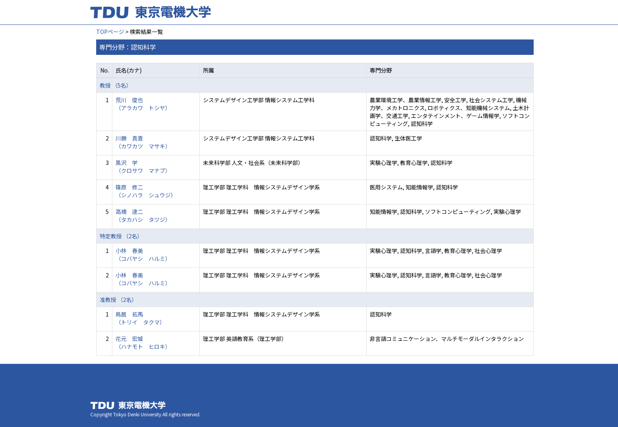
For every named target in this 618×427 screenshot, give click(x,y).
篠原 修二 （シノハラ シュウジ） (145, 191)
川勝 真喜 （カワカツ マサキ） (143, 142)
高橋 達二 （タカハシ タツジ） (143, 215)
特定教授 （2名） (121, 236)
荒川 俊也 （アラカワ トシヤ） (143, 104)
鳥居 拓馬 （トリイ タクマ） (140, 318)
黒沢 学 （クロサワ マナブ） (143, 166)
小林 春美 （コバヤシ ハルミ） (143, 254)
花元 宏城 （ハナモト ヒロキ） (143, 342)
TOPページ (110, 32)
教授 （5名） (116, 85)
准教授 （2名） (118, 299)
